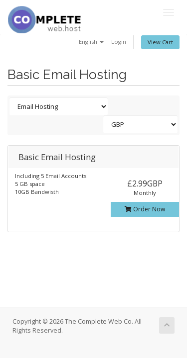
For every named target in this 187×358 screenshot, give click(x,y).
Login (118, 41)
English (91, 41)
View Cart (160, 42)
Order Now (145, 209)
